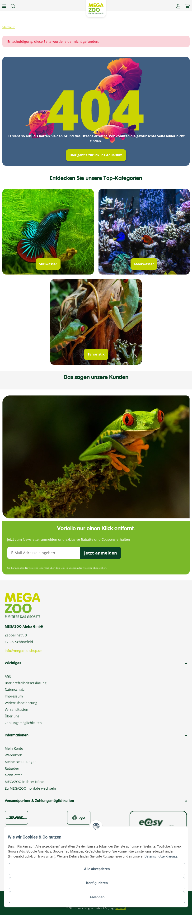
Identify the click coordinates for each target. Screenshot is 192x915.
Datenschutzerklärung (161, 856)
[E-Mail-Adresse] (43, 553)
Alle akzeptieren (97, 869)
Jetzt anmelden (100, 553)
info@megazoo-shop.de (23, 650)
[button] (178, 6)
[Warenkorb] (187, 6)
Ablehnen (97, 897)
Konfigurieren (97, 883)
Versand (121, 908)
